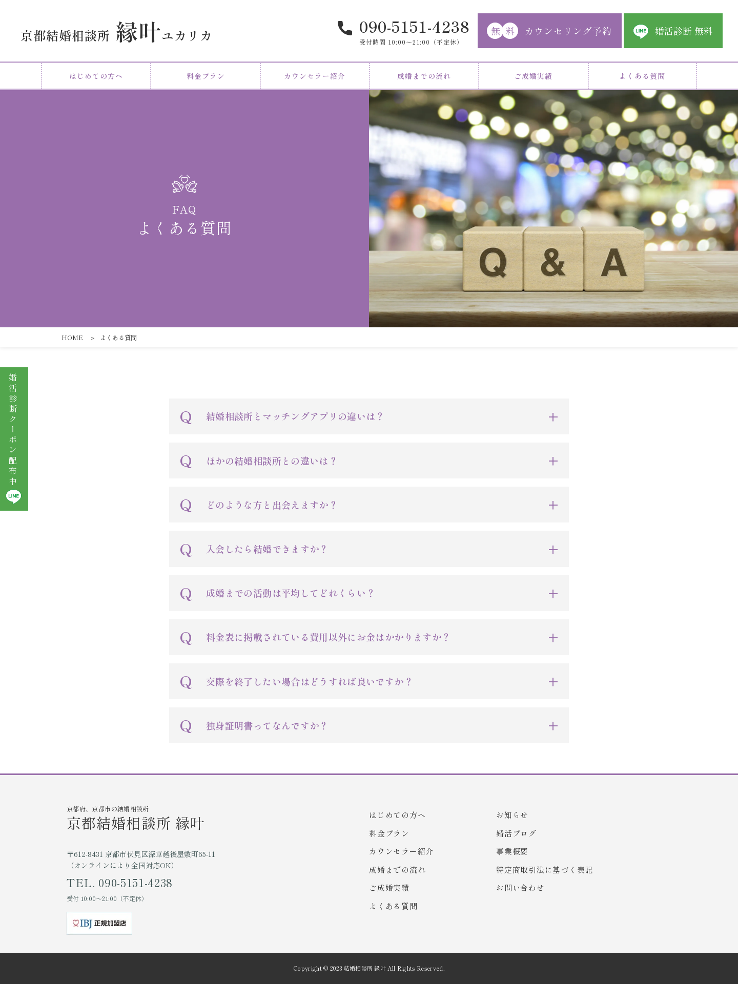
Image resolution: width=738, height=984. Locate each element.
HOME (72, 337)
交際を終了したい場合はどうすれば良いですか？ (309, 681)
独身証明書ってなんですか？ (267, 725)
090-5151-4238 (414, 26)
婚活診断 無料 (684, 30)
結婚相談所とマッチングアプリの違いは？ (295, 416)
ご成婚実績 (533, 76)
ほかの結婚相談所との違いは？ (272, 460)
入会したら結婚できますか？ (267, 548)
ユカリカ (116, 31)
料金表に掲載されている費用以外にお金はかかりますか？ (328, 636)
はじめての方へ (96, 76)
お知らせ (512, 814)
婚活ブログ (516, 833)
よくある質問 (642, 76)
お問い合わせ (520, 887)
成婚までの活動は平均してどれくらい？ (290, 592)
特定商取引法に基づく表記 (544, 869)
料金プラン (206, 76)
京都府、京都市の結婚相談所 (218, 818)
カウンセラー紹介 (314, 76)
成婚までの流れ (424, 76)
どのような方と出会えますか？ (272, 504)
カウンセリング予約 (549, 31)
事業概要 (512, 851)
